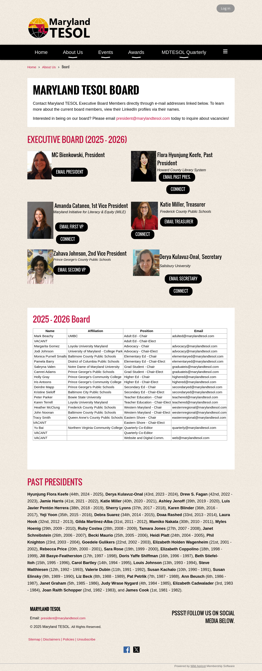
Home (31, 67)
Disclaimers (51, 639)
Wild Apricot (198, 666)
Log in (225, 8)
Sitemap (34, 639)
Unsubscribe (86, 639)
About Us (49, 67)
